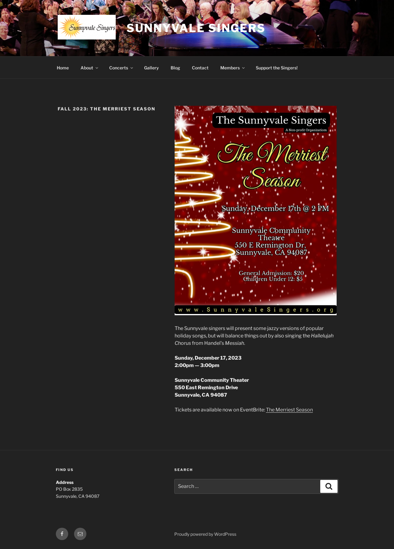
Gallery (151, 67)
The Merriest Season (289, 410)
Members (233, 67)
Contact (200, 67)
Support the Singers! (277, 67)
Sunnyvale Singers (196, 28)
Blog (175, 67)
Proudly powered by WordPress (205, 534)
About (90, 67)
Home (63, 67)
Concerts (121, 67)
